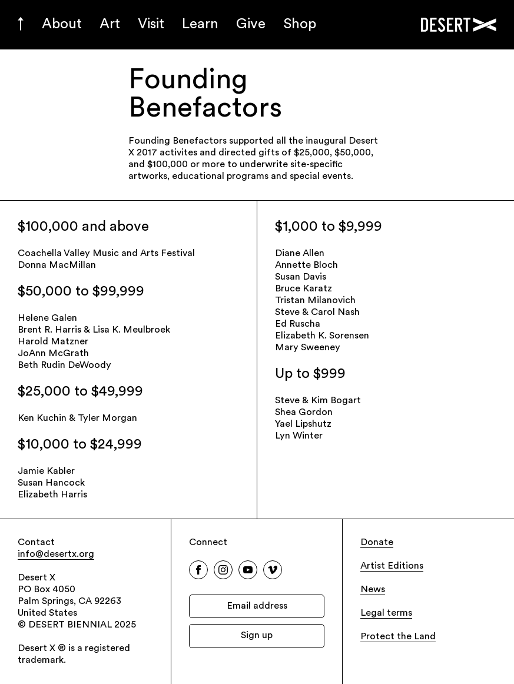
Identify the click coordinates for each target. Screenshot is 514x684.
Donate (376, 542)
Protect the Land (398, 637)
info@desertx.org (56, 554)
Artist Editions (391, 566)
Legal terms (386, 613)
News (372, 590)
